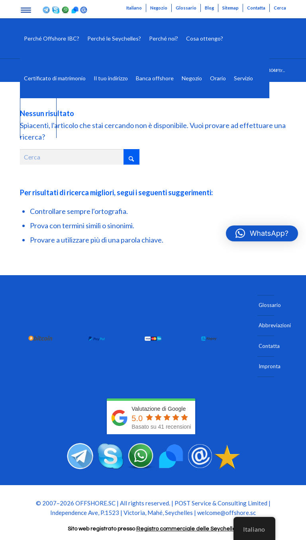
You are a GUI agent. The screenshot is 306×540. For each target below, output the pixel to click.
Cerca (280, 7)
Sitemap (230, 7)
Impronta (266, 366)
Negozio (158, 7)
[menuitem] (134, 8)
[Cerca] (263, 78)
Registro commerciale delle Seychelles (187, 529)
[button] (262, 233)
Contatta (256, 7)
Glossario (186, 7)
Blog (209, 7)
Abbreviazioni (266, 325)
